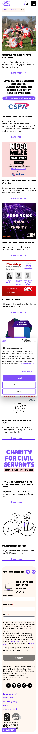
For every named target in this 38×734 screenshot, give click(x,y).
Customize (19, 385)
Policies (6, 705)
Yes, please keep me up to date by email (19, 648)
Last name (12, 605)
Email (9, 615)
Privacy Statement (27, 363)
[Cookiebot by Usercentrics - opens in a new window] (23, 340)
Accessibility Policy (10, 701)
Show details (27, 371)
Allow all (19, 378)
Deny (19, 391)
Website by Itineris (10, 709)
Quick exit (8, 730)
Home (5, 10)
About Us (13, 10)
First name (12, 595)
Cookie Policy (8, 698)
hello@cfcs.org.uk (15, 641)
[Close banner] (35, 340)
